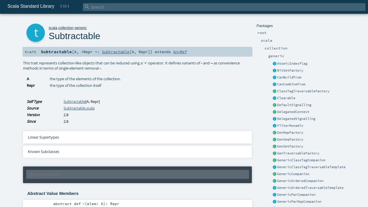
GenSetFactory (290, 146)
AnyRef (180, 51)
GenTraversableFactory (298, 153)
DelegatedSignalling (296, 119)
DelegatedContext (293, 112)
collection (66, 28)
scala (53, 28)
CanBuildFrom (289, 77)
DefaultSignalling (294, 105)
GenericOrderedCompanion (300, 181)
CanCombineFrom (291, 84)
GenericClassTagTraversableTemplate (311, 167)
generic (81, 28)
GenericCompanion (293, 174)
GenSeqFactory (290, 139)
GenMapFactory (290, 133)
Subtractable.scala (79, 108)
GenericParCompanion (296, 195)
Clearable (286, 98)
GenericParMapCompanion (299, 202)
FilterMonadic (290, 126)
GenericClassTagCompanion (301, 160)
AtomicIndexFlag (292, 64)
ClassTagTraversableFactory (303, 91)
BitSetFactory (290, 70)
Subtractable (115, 51)
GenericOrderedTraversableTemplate (310, 188)
